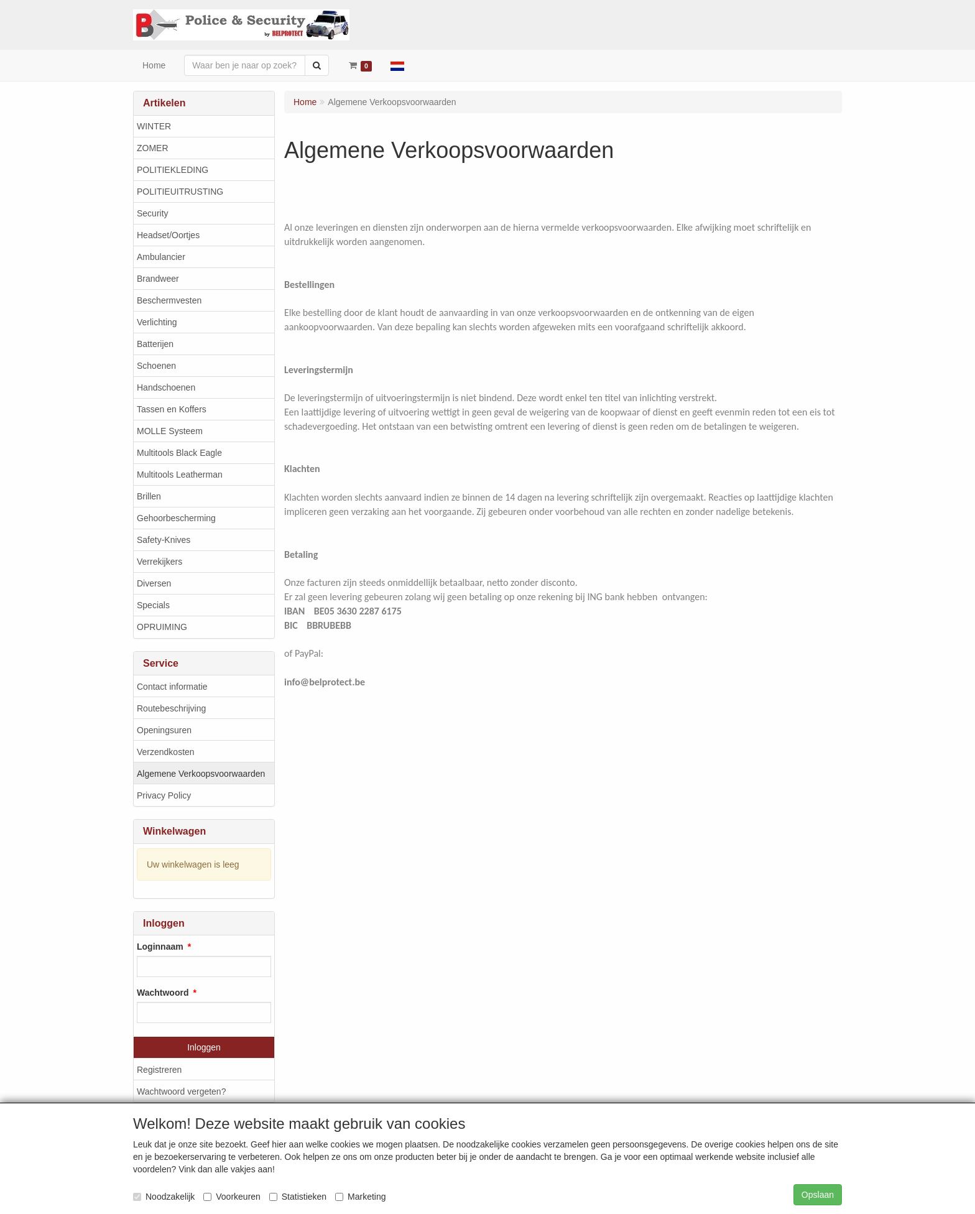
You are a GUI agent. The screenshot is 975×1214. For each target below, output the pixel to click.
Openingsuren (164, 730)
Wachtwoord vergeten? (181, 1091)
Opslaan (818, 1195)
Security (153, 213)
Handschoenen (166, 387)
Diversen (154, 583)
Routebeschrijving (171, 708)
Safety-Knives (163, 540)
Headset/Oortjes (168, 235)
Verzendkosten (166, 752)
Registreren (159, 1070)
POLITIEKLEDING (172, 170)
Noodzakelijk (164, 1197)
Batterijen (155, 344)
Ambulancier (161, 257)
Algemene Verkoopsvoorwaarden (201, 774)
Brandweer (158, 279)
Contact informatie (172, 687)
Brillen (149, 496)
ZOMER (153, 148)
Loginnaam (160, 947)
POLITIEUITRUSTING (180, 192)
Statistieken (297, 1197)
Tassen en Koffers (171, 409)
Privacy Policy (164, 795)
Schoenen (156, 366)
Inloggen (204, 1047)
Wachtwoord (162, 993)
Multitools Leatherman (180, 475)
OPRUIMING (162, 627)
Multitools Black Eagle (179, 453)
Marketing (360, 1197)
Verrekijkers (159, 562)
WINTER (154, 126)
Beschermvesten (169, 300)
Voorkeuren (232, 1197)
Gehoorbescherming (176, 518)
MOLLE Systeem (170, 431)
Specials (153, 605)
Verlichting (157, 322)
